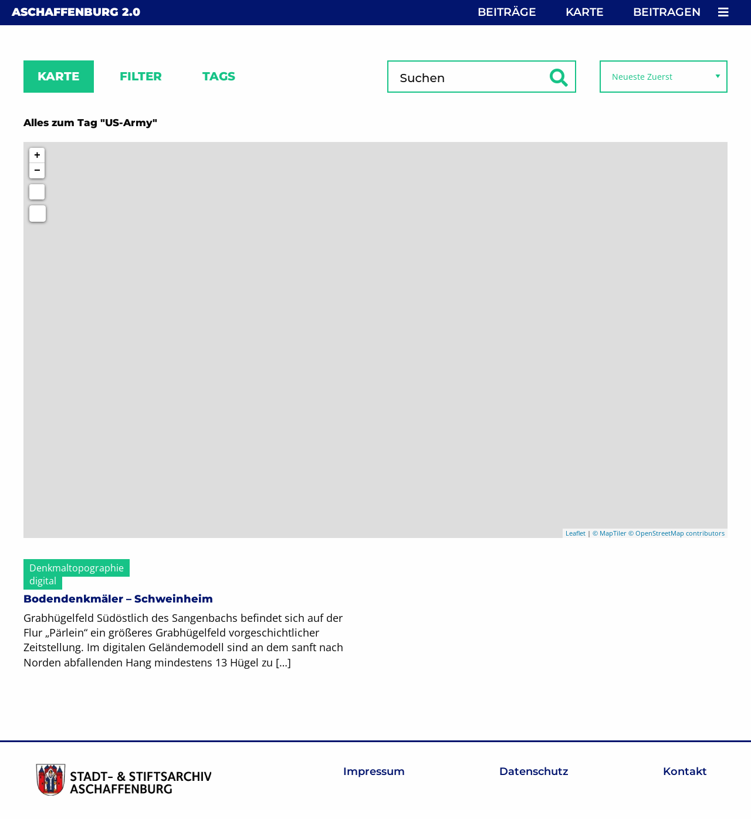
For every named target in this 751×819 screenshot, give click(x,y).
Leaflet (576, 533)
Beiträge (507, 12)
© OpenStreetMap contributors (676, 533)
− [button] (37, 171)
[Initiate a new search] (37, 191)
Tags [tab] (218, 76)
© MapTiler (610, 533)
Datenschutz (534, 771)
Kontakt (685, 771)
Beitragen (667, 12)
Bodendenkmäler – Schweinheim (118, 599)
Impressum (374, 771)
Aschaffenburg (76, 12)
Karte (585, 12)
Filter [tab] (141, 76)
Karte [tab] (58, 76)
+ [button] (37, 155)
